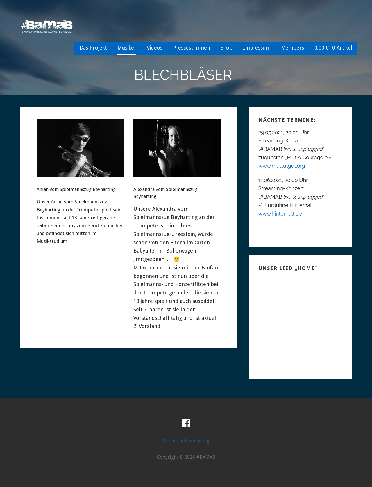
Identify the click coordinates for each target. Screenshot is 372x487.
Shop (227, 48)
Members (292, 48)
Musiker (126, 48)
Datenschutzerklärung (186, 441)
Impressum (257, 48)
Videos (154, 48)
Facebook (186, 423)
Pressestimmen (191, 48)
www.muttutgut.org (281, 166)
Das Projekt (93, 48)
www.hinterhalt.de (280, 214)
